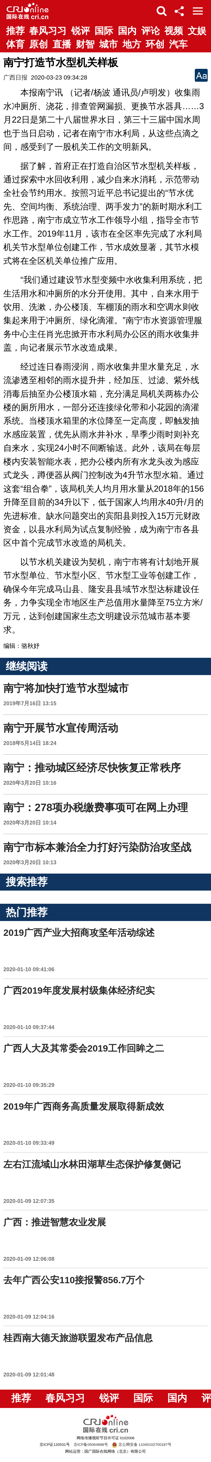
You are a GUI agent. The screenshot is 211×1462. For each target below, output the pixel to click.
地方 (132, 44)
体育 (15, 44)
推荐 (15, 31)
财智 (85, 44)
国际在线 (28, 11)
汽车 (178, 44)
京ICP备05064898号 (91, 1445)
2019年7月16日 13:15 (29, 703)
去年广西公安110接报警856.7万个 (74, 1280)
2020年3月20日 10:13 (29, 862)
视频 (173, 31)
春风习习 (47, 31)
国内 (127, 31)
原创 (38, 44)
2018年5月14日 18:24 (29, 743)
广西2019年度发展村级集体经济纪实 (79, 990)
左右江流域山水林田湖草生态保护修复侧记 (92, 1164)
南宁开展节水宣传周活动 (60, 728)
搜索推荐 (27, 882)
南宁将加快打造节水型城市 (66, 688)
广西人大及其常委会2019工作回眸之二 (83, 1048)
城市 (108, 44)
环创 (155, 44)
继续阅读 (27, 666)
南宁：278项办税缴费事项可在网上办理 (95, 807)
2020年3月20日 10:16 (29, 783)
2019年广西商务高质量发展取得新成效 (83, 1106)
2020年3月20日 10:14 (29, 823)
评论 (150, 31)
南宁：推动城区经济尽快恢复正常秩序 (92, 767)
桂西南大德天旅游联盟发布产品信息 (78, 1338)
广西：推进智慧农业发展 (54, 1222)
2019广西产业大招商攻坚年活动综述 (79, 933)
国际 (104, 31)
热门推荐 (27, 912)
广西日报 (15, 77)
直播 (61, 44)
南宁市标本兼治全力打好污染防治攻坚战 (97, 847)
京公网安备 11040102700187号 (141, 1445)
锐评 (80, 31)
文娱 (197, 31)
